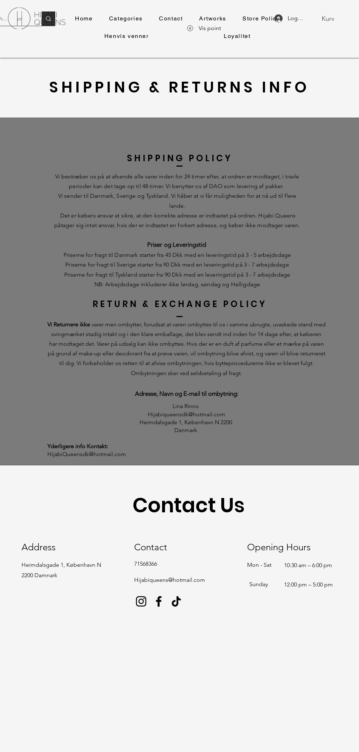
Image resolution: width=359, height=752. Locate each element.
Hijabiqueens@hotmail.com (169, 579)
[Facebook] (159, 601)
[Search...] (48, 18)
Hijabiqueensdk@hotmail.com (186, 414)
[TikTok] (176, 601)
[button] (125, 18)
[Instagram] (141, 601)
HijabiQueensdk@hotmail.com (86, 454)
